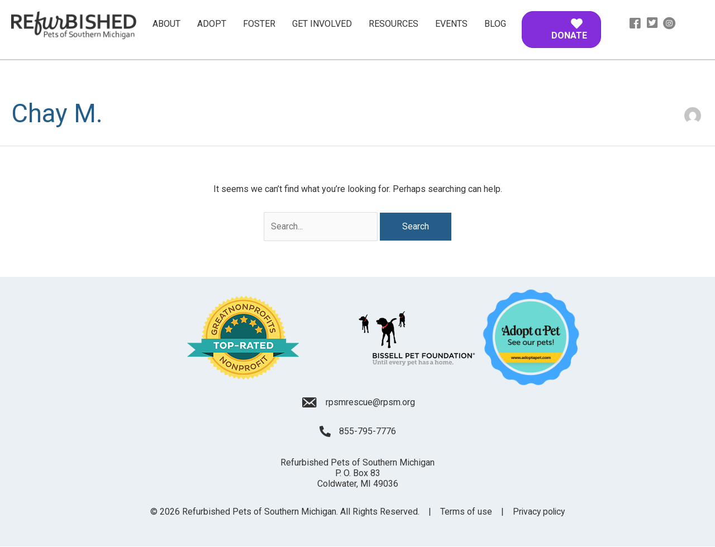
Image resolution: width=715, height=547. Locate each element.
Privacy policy (539, 512)
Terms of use (465, 512)
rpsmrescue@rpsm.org (370, 402)
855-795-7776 (367, 431)
